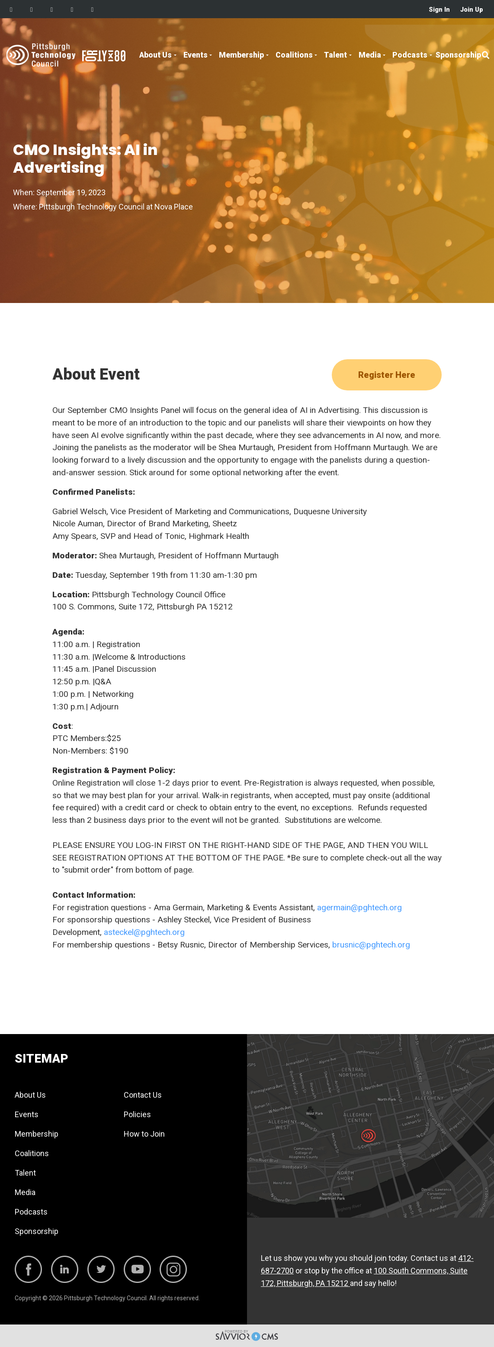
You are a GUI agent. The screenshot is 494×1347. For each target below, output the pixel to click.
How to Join (144, 1133)
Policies (137, 1114)
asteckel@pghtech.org (144, 932)
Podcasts (409, 55)
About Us (155, 55)
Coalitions (294, 55)
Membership (241, 55)
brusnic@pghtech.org (371, 945)
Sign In (439, 9)
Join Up (471, 9)
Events (195, 55)
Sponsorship (458, 55)
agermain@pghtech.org (359, 907)
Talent (335, 55)
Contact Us (143, 1094)
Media (370, 55)
